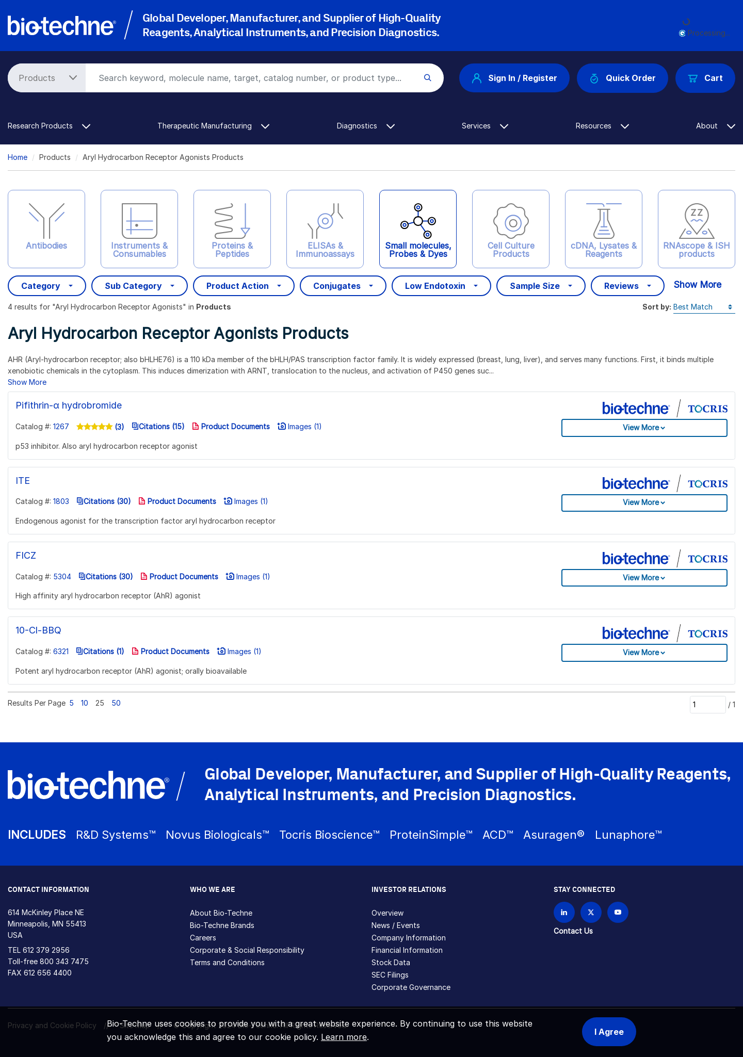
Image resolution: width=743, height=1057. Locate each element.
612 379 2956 (46, 950)
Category (40, 286)
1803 (61, 501)
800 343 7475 (64, 961)
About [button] (715, 125)
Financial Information (407, 950)
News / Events (396, 925)
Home (17, 157)
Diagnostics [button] (366, 125)
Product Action (237, 286)
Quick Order (622, 78)
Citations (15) (158, 426)
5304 (62, 576)
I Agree (609, 1032)
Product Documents (231, 426)
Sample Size (535, 286)
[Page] (708, 704)
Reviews (621, 286)
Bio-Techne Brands (222, 925)
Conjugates (337, 286)
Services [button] (485, 125)
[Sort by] (704, 307)
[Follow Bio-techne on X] (591, 912)
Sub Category (133, 286)
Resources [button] (602, 125)
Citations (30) (103, 501)
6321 (61, 651)
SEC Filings (390, 974)
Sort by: (656, 306)
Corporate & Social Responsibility (247, 950)
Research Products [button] (49, 125)
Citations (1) (100, 651)
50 (116, 702)
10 (84, 702)
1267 (61, 426)
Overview (387, 912)
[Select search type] (45, 77)
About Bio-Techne (221, 912)
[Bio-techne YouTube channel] (617, 912)
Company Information (409, 937)
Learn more (344, 1037)
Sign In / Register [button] (514, 78)
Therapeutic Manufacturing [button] (213, 125)
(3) (118, 426)
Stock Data (391, 962)
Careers (203, 937)
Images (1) (299, 426)
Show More (697, 284)
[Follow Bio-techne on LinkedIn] (564, 912)
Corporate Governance (411, 987)
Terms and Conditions (227, 962)
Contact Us (573, 930)
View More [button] (641, 427)
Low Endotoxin (435, 286)
